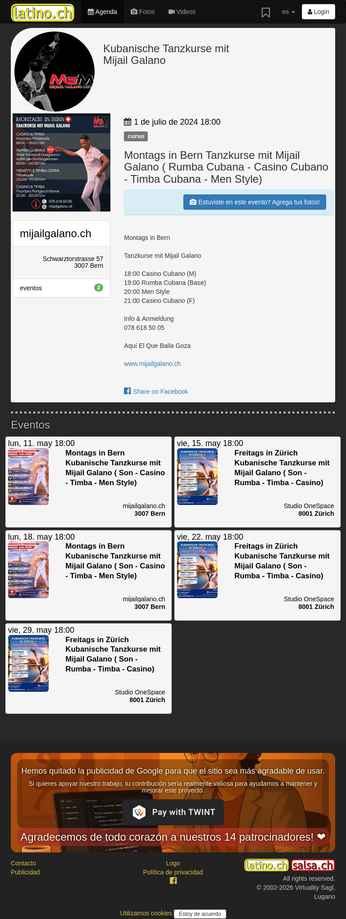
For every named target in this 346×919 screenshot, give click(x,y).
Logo (173, 863)
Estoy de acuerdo (200, 914)
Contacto (23, 863)
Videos (182, 11)
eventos (61, 288)
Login (318, 11)
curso (135, 136)
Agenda (102, 11)
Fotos (143, 11)
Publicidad (25, 872)
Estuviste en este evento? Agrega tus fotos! (254, 202)
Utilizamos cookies (147, 913)
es (288, 11)
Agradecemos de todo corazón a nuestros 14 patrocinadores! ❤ (173, 837)
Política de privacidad (173, 872)
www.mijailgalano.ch (152, 363)
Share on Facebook (156, 391)
